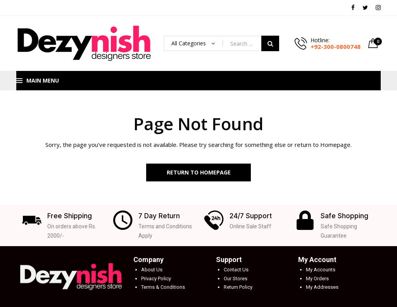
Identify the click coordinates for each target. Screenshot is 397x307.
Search (270, 43)
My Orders (317, 278)
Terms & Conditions (163, 287)
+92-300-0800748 (336, 46)
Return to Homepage (199, 172)
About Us (151, 270)
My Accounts (320, 270)
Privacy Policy (156, 278)
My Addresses (322, 287)
